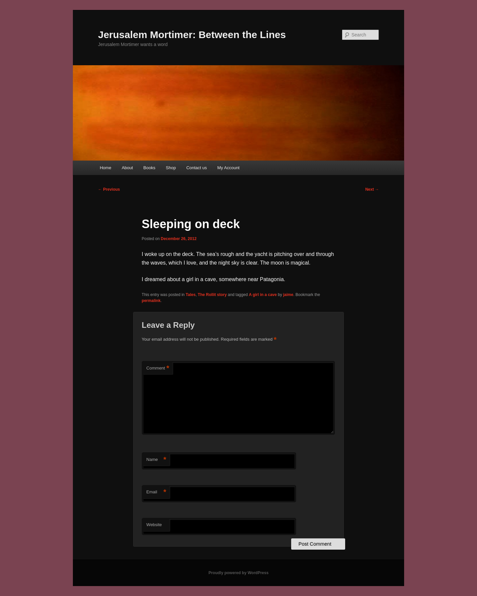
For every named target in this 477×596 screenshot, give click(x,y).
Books (149, 167)
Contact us (196, 167)
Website (154, 524)
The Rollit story (212, 294)
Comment (157, 368)
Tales (191, 294)
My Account (228, 167)
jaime (288, 294)
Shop (171, 167)
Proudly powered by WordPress (238, 573)
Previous (109, 189)
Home (105, 167)
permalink (151, 300)
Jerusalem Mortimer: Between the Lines (192, 34)
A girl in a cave (263, 294)
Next (372, 189)
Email (156, 492)
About (127, 167)
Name (156, 460)
